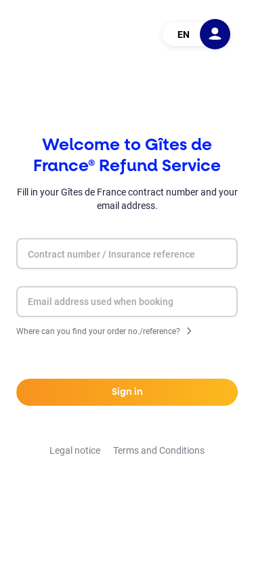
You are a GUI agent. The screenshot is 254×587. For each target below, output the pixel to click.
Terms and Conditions (159, 450)
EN (183, 34)
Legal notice (74, 450)
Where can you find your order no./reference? (98, 332)
